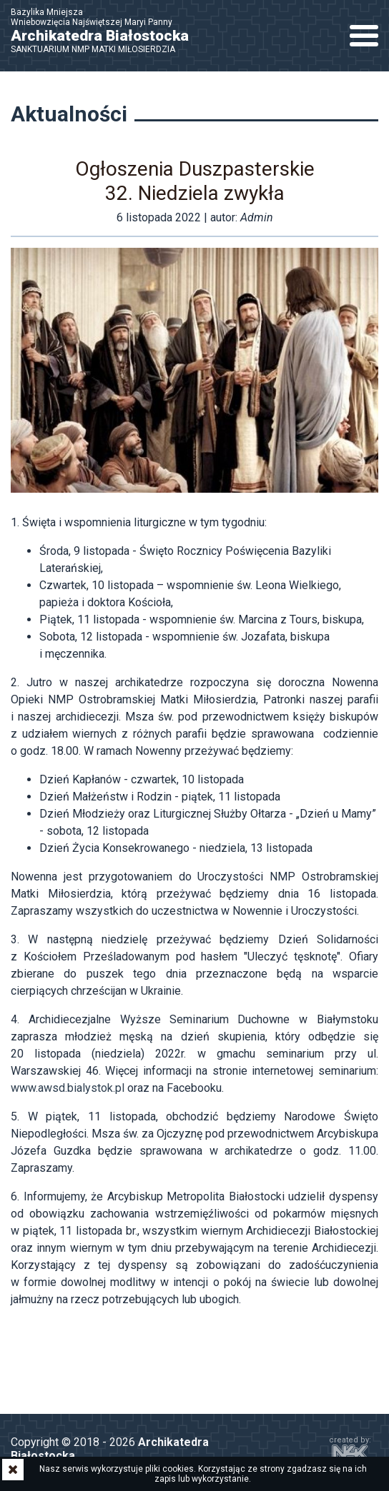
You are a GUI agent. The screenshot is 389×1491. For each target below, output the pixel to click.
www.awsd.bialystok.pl (67, 1088)
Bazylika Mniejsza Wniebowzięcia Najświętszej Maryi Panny (107, 30)
